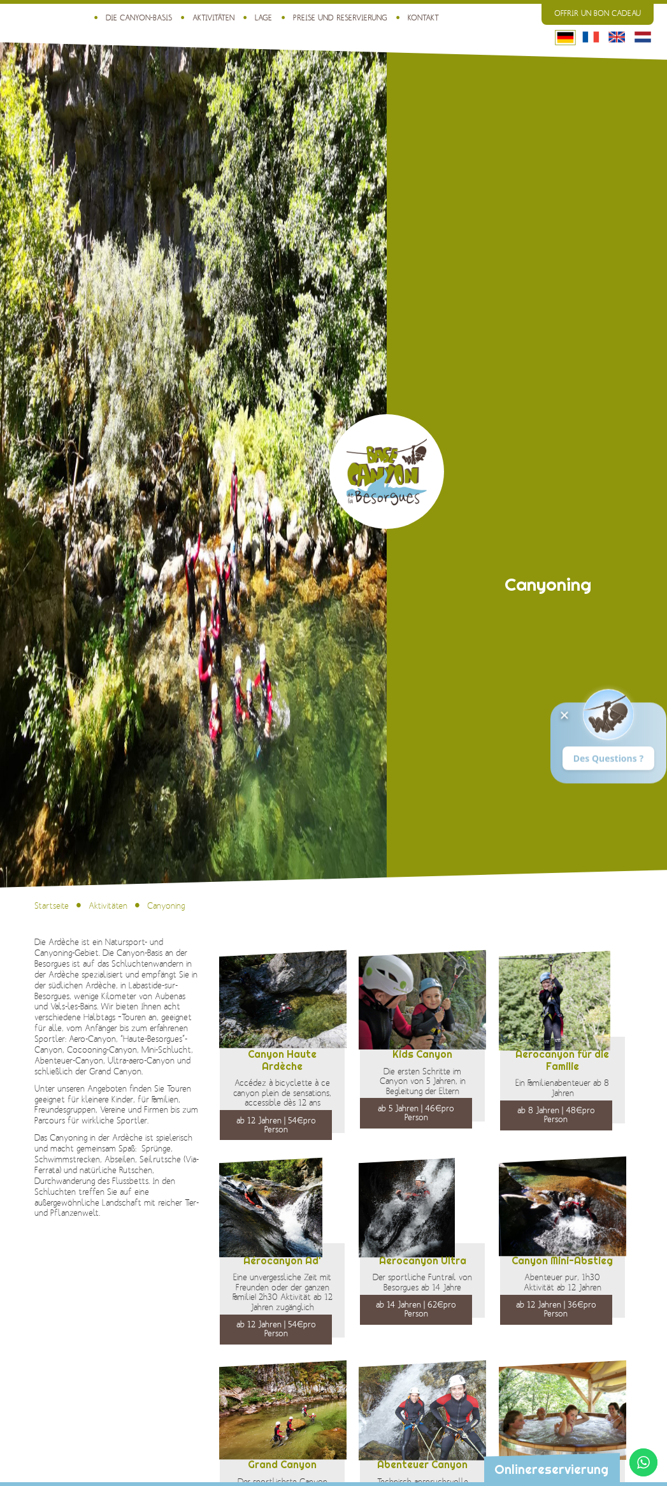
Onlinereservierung (551, 1469)
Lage (263, 18)
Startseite (51, 906)
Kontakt (423, 18)
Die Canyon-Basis (139, 18)
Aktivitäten (213, 18)
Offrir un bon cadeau (597, 14)
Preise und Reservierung (340, 18)
